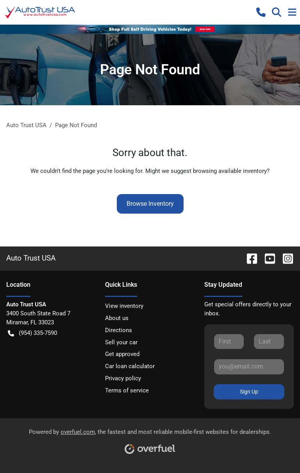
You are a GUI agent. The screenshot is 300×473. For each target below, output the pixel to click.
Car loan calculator (130, 366)
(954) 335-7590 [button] (32, 333)
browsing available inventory (230, 170)
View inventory (124, 305)
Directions (118, 330)
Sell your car (121, 342)
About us (117, 318)
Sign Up (249, 391)
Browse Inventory (150, 203)
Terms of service (127, 390)
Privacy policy (123, 378)
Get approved (122, 354)
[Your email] (249, 366)
